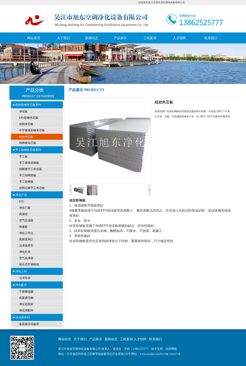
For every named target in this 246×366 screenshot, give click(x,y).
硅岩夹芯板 (26, 136)
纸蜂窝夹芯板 (27, 142)
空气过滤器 (26, 220)
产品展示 (120, 38)
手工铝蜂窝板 (27, 175)
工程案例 (149, 38)
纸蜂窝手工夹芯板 (30, 169)
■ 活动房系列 (21, 317)
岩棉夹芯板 (26, 124)
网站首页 (33, 38)
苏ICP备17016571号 (170, 354)
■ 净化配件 (20, 284)
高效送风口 (26, 239)
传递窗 (23, 226)
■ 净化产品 (20, 194)
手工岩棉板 (26, 181)
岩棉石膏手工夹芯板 (32, 187)
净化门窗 (24, 207)
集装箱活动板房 (29, 324)
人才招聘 (179, 38)
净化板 (23, 111)
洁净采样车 (26, 245)
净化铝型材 (26, 304)
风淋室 (23, 214)
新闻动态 (91, 38)
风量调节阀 (26, 297)
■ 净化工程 (20, 271)
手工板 (23, 156)
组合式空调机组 (29, 264)
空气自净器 (26, 258)
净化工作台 (26, 233)
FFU (21, 201)
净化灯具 (24, 251)
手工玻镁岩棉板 (29, 162)
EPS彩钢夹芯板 (28, 117)
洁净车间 (24, 278)
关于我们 (63, 38)
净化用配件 (26, 310)
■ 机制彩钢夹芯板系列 (27, 104)
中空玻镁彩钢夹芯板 (32, 130)
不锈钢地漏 (26, 291)
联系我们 (210, 38)
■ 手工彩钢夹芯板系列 (27, 149)
